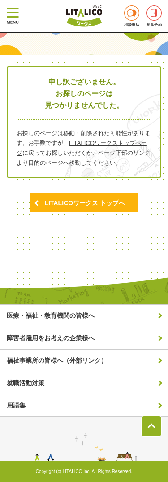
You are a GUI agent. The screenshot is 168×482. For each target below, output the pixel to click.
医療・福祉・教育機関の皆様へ (51, 315)
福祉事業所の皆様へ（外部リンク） (57, 360)
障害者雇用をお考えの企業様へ (51, 338)
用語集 (16, 405)
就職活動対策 (25, 382)
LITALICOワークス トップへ (85, 202)
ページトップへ (151, 426)
